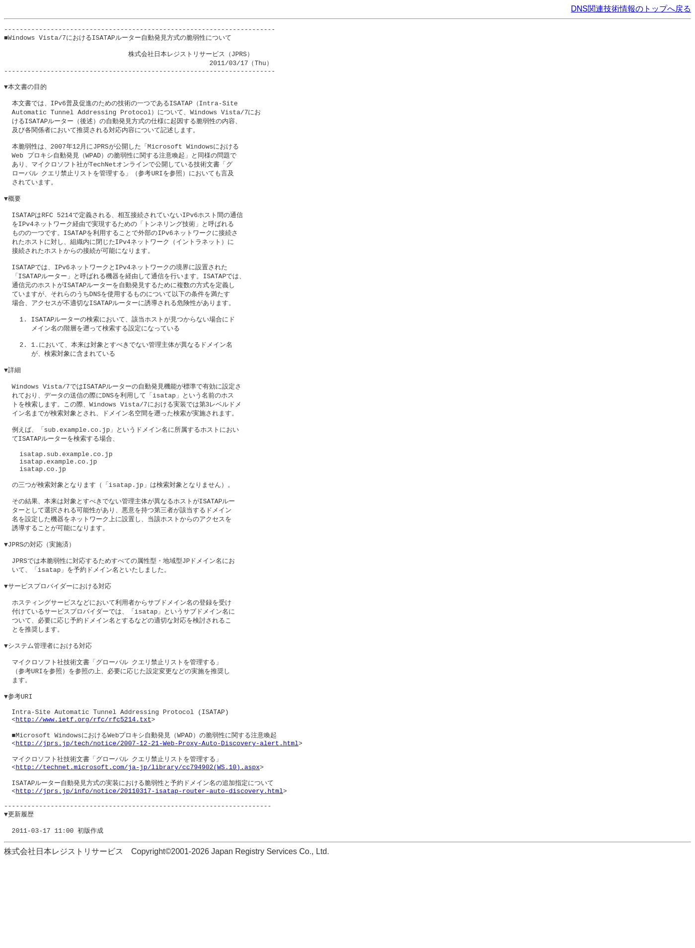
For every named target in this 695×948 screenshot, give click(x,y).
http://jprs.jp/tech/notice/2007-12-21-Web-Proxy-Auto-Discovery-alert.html (156, 817)
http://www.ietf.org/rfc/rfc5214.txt (83, 790)
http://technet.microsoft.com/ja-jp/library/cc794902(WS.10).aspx (137, 844)
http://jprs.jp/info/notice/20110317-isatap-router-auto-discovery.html (149, 872)
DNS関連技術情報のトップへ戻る (631, 8)
